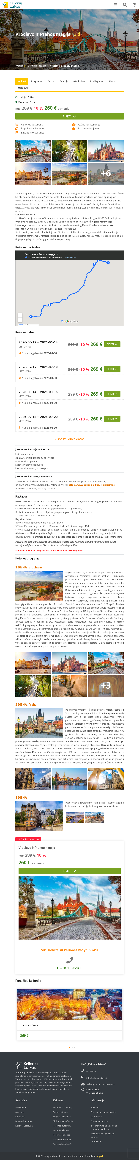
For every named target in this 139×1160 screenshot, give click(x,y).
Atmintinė (79, 81)
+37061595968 (70, 964)
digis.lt (100, 1155)
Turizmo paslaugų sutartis (103, 1112)
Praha (32, 102)
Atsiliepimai (96, 81)
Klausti (112, 81)
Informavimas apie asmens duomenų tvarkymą (104, 1127)
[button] (69, 1047)
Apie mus (19, 1112)
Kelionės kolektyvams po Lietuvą (102, 1135)
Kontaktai (20, 1116)
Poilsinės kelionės (61, 1134)
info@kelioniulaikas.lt (96, 1078)
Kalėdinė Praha (29, 1025)
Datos (51, 81)
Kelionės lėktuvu (61, 1130)
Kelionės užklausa (24, 1125)
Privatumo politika (99, 1121)
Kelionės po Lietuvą (62, 1107)
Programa (36, 81)
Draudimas (96, 1141)
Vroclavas (23, 102)
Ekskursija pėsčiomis (63, 1121)
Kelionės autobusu (62, 1125)
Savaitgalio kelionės (62, 1144)
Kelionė (22, 81)
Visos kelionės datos (69, 439)
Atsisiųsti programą (29, 839)
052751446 (91, 1071)
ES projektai (96, 1116)
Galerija (64, 81)
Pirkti (69, 116)
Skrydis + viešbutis (62, 1116)
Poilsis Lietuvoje (60, 1112)
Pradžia (19, 65)
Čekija (30, 97)
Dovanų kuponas (23, 1121)
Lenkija (22, 97)
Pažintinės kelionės (36, 65)
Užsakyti (23, 87)
